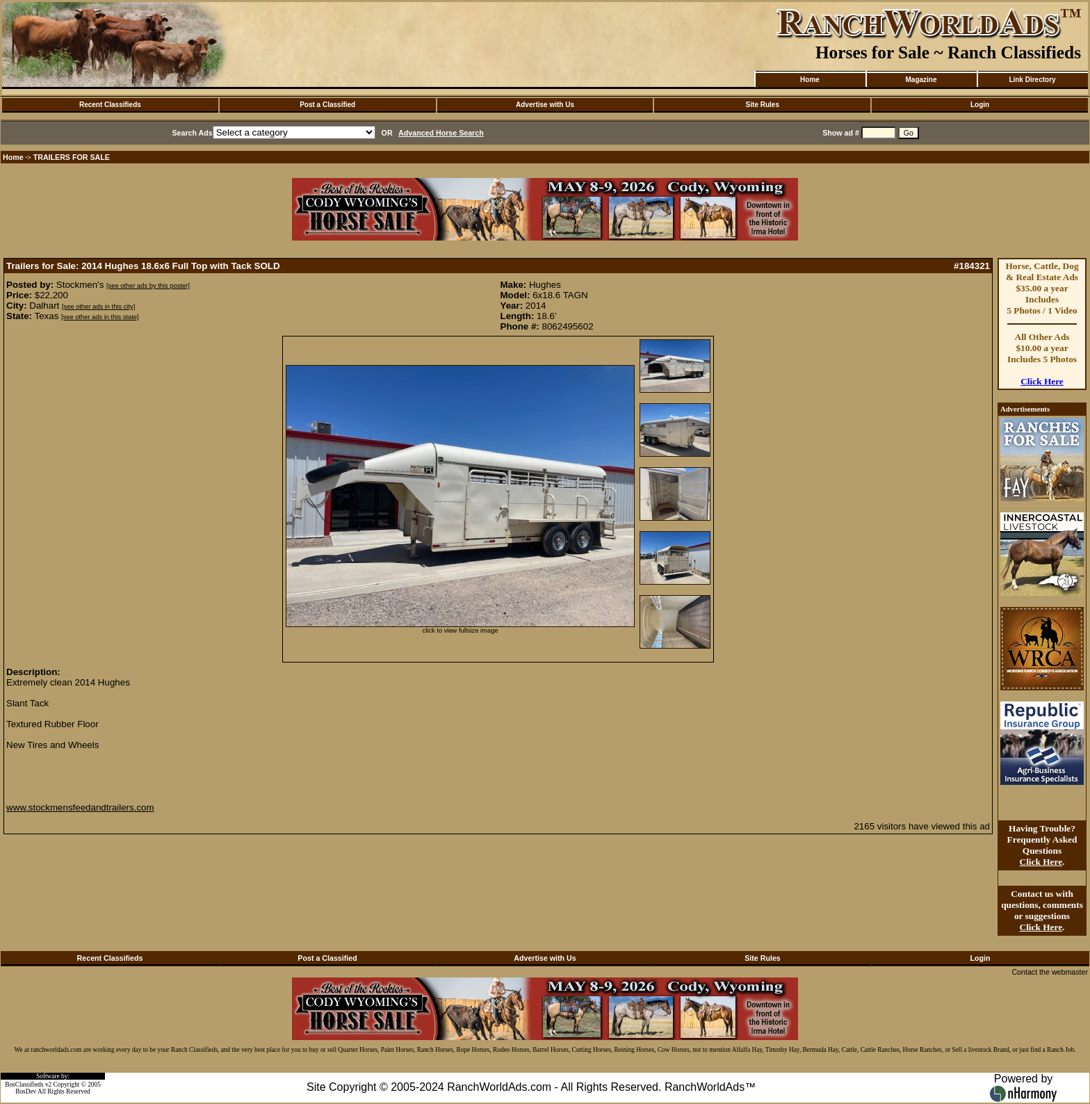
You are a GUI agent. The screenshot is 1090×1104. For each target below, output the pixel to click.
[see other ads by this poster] (148, 285)
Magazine (920, 79)
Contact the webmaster (1049, 972)
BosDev (25, 1091)
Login (979, 104)
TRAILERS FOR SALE (71, 157)
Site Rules (762, 104)
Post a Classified (327, 104)
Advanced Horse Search (441, 133)
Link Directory (1032, 79)
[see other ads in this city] (98, 306)
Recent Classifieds (110, 104)
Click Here (1042, 381)
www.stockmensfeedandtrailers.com (80, 807)
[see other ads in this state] (99, 317)
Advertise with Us (545, 104)
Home (810, 79)
